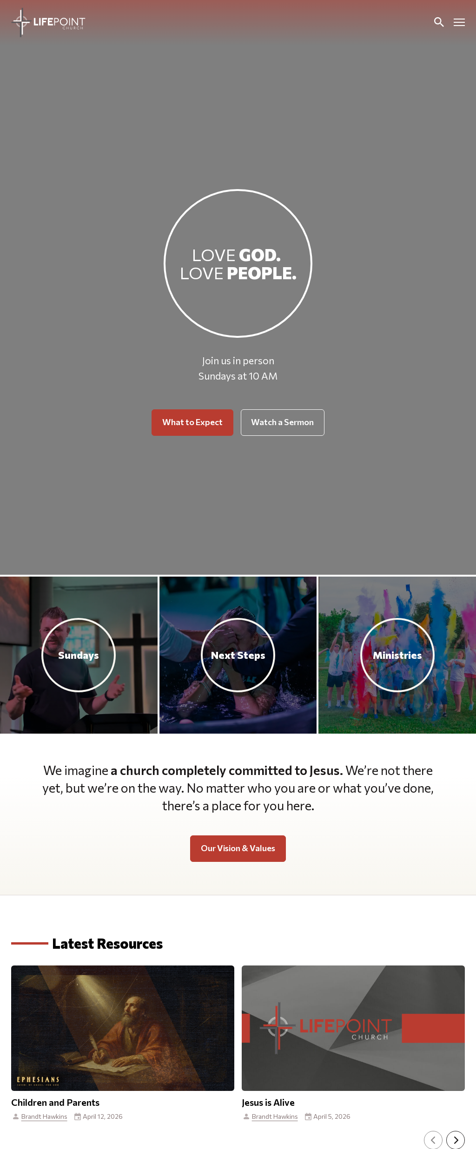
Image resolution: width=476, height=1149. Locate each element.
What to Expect (192, 422)
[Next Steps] (238, 655)
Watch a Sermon (282, 422)
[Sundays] (79, 655)
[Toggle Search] (439, 22)
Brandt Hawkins (44, 1116)
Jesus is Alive (268, 1102)
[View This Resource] (122, 1084)
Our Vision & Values (238, 848)
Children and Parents (55, 1102)
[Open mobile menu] (459, 22)
